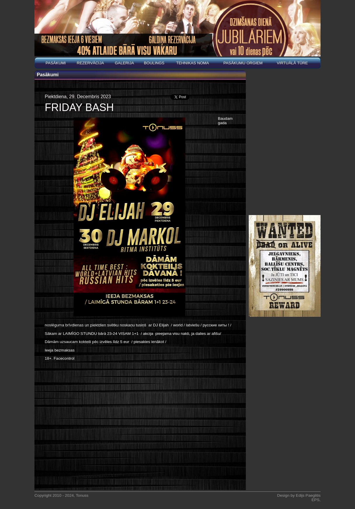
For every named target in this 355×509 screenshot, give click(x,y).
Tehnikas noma (192, 63)
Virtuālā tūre (292, 63)
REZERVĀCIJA (90, 63)
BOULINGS (154, 63)
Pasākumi (56, 63)
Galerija (124, 63)
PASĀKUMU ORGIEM (242, 63)
